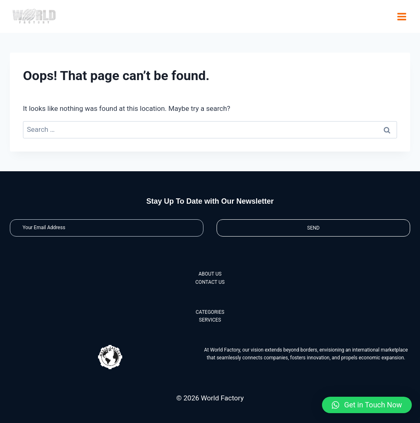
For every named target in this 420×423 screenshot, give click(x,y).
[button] (367, 405)
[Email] (106, 227)
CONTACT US (209, 282)
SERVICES (210, 320)
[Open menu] (401, 16)
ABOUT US (210, 274)
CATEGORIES (210, 312)
